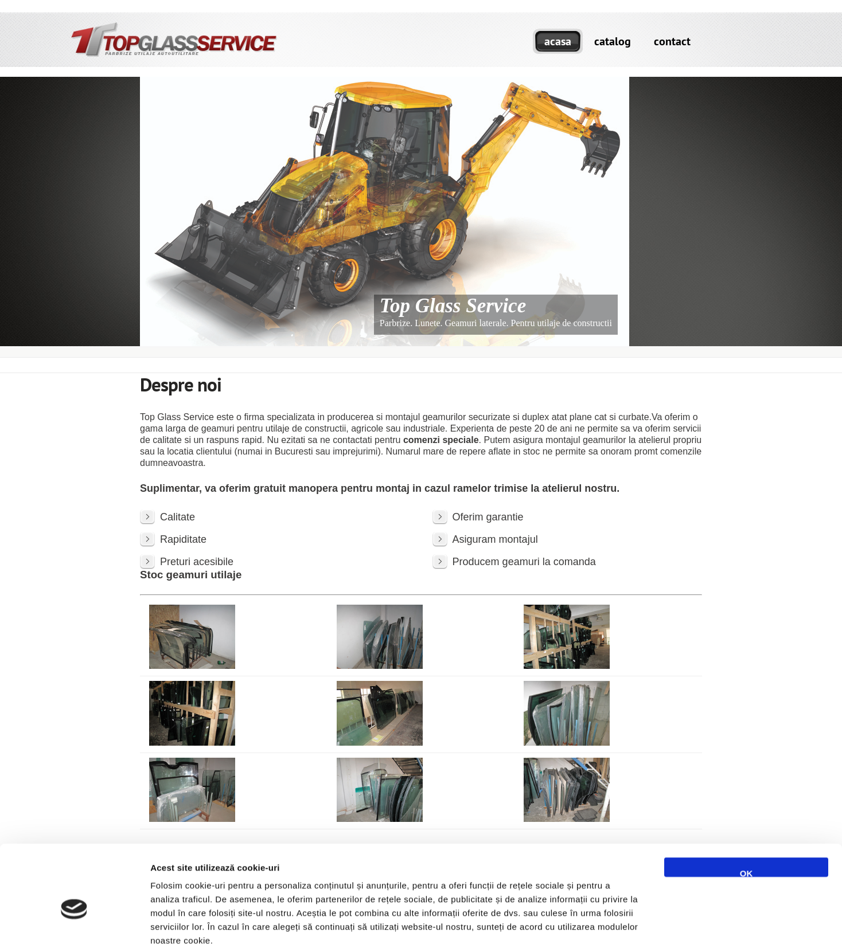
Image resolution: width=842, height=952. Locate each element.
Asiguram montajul (495, 539)
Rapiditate (183, 539)
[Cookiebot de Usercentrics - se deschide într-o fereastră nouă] (74, 929)
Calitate (177, 517)
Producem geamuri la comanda (524, 561)
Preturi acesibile (196, 561)
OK (746, 815)
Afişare (573, 929)
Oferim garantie (488, 517)
